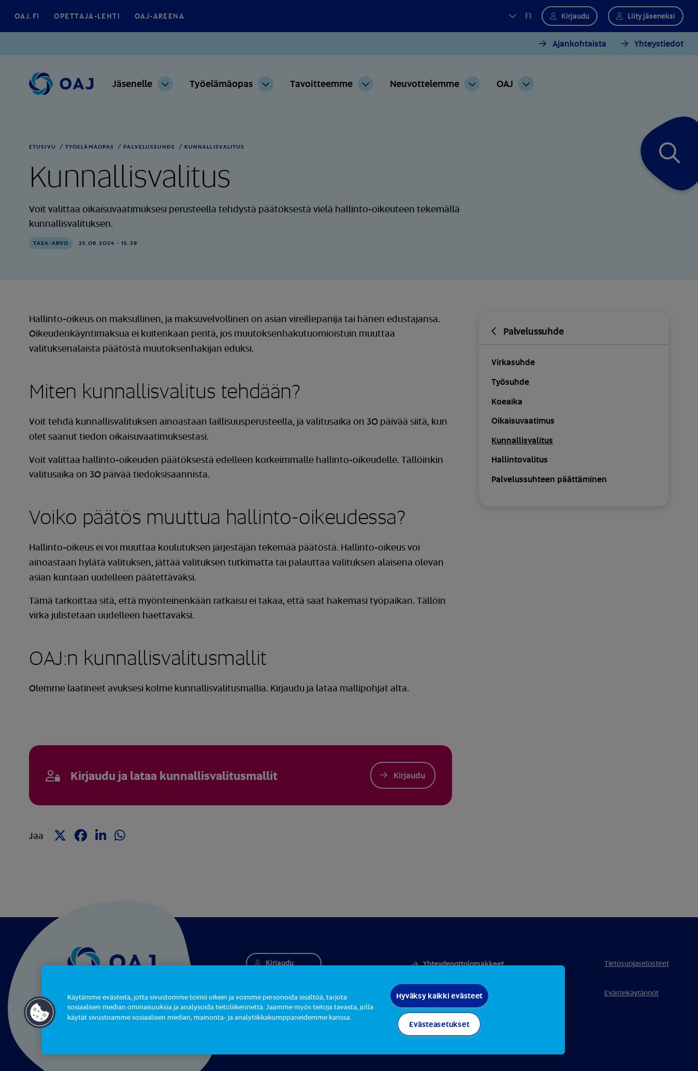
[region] (303, 1009)
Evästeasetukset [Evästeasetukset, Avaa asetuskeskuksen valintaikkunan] (439, 1024)
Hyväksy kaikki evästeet (439, 996)
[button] (39, 1012)
